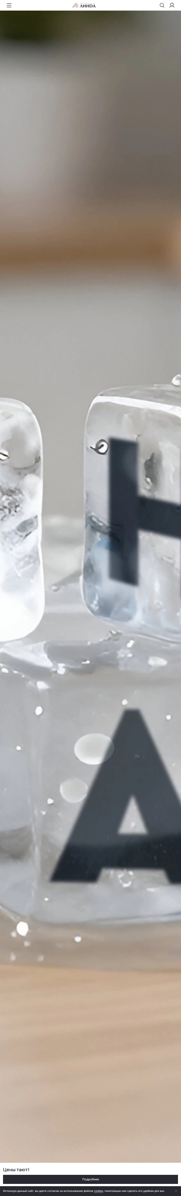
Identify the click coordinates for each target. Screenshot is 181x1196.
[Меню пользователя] (172, 5)
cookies (98, 1191)
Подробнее (90, 1179)
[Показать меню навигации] (9, 5)
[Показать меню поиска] (162, 5)
